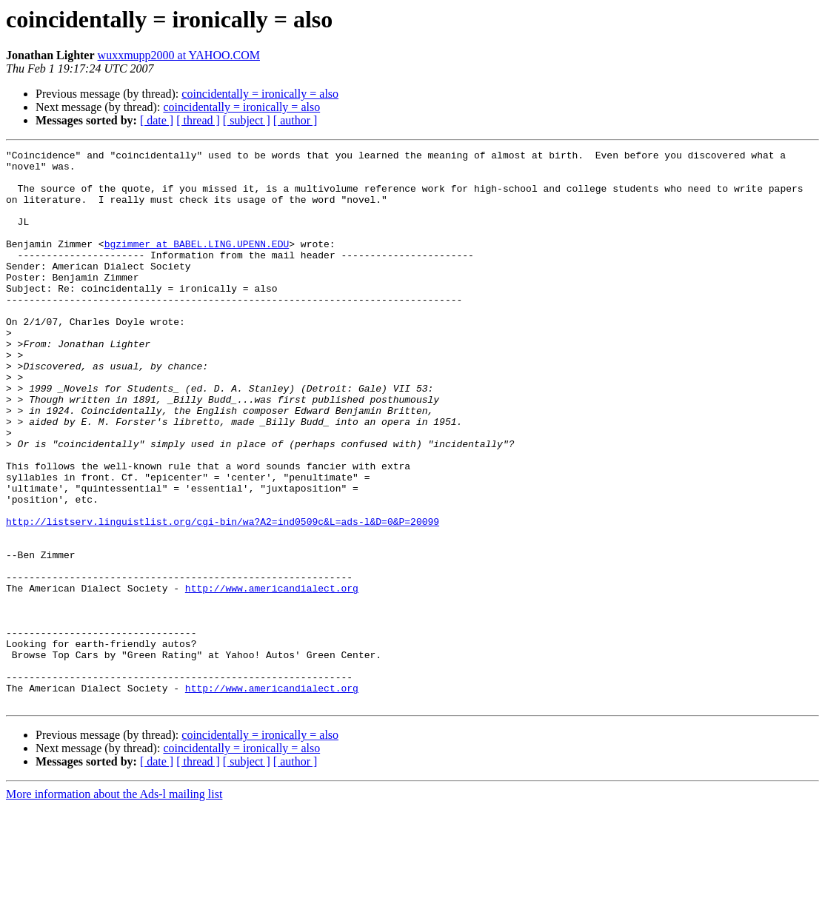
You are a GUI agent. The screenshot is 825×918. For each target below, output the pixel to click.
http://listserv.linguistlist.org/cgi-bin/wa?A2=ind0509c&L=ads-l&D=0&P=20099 (222, 596)
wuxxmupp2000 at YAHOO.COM (179, 55)
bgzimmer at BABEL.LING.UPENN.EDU (197, 263)
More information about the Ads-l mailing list (114, 905)
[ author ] (295, 120)
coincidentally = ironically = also (259, 93)
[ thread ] (198, 120)
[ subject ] (246, 120)
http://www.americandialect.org (271, 676)
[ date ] (156, 120)
